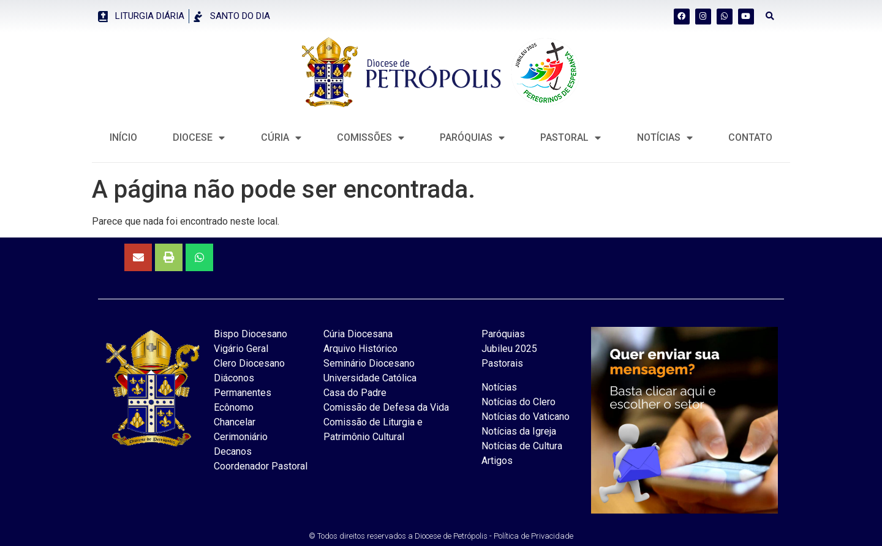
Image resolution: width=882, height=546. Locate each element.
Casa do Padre (354, 392)
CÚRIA (281, 138)
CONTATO (750, 137)
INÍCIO (123, 137)
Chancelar (234, 422)
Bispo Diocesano (250, 334)
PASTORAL (570, 138)
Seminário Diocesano (369, 363)
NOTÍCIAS (665, 138)
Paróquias (472, 138)
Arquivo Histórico (360, 348)
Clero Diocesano (249, 363)
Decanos (233, 451)
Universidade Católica (370, 378)
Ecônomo (234, 407)
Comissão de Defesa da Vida (386, 407)
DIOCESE (199, 138)
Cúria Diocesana (358, 334)
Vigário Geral (241, 348)
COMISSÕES (370, 138)
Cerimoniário (241, 437)
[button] (770, 16)
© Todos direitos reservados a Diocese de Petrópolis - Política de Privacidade (441, 535)
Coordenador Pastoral (260, 466)
